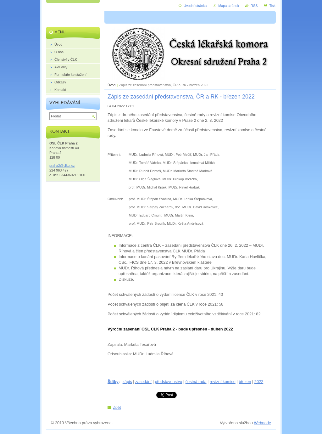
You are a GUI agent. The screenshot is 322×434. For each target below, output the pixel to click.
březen (245, 381)
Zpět (117, 407)
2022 (258, 381)
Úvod (111, 85)
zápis (127, 381)
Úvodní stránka (195, 6)
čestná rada (196, 381)
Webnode (262, 422)
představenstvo (168, 381)
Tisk (272, 6)
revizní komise (223, 381)
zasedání (143, 381)
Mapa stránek (228, 6)
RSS (254, 6)
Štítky (113, 381)
